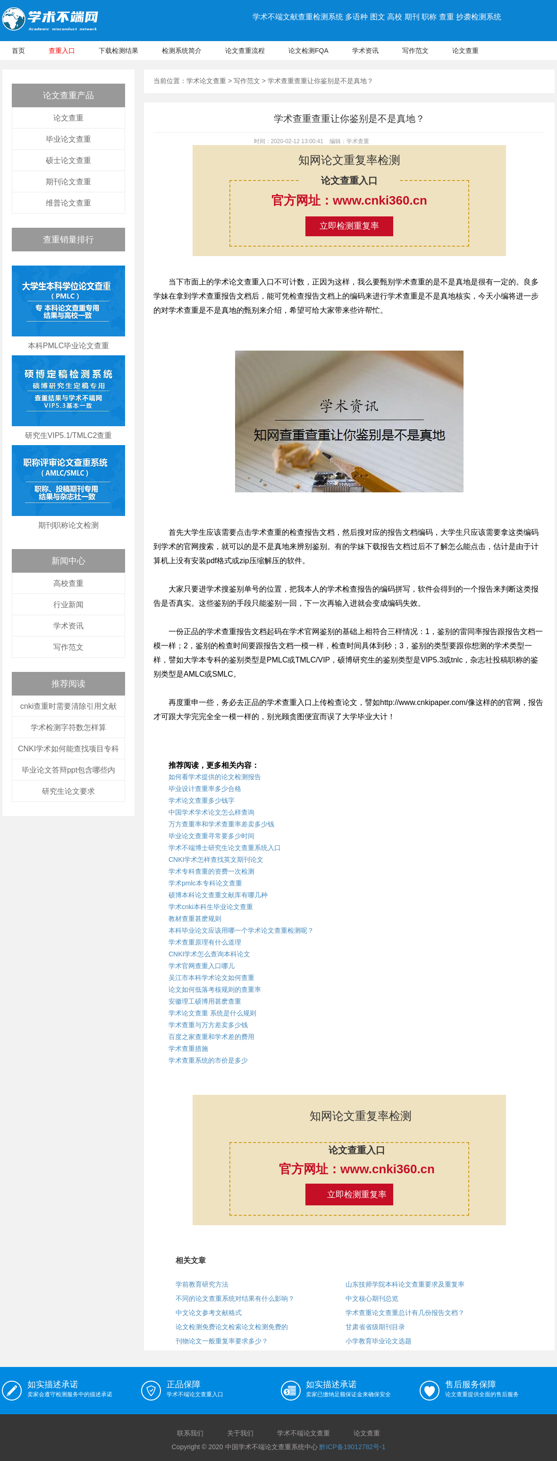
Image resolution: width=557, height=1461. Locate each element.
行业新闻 (68, 605)
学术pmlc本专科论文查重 (205, 883)
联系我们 (190, 1433)
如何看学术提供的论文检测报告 (215, 777)
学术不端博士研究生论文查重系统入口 (225, 847)
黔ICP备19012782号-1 (352, 1447)
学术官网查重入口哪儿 (202, 966)
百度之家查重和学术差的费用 (211, 1036)
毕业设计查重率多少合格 (205, 788)
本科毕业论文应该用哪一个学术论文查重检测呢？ (241, 930)
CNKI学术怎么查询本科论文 (209, 954)
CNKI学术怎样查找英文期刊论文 (216, 859)
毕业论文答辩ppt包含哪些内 (68, 770)
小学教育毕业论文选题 (379, 1341)
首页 (18, 50)
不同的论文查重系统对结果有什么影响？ (235, 1298)
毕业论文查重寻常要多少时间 (211, 836)
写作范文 (415, 50)
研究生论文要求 (68, 791)
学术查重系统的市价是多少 (208, 1060)
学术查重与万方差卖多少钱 (208, 1025)
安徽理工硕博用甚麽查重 (205, 1001)
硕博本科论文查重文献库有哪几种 (218, 895)
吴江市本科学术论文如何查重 (211, 977)
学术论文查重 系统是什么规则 (212, 1013)
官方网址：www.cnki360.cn (349, 200)
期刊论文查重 (68, 182)
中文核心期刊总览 (372, 1298)
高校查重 (68, 583)
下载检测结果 (118, 50)
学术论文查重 (206, 81)
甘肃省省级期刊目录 (375, 1327)
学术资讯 (365, 50)
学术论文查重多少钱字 (202, 800)
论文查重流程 (245, 50)
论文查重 (465, 50)
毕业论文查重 (68, 139)
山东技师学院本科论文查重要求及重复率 (405, 1284)
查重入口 (62, 50)
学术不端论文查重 (303, 1433)
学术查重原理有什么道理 (205, 942)
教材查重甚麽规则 (195, 918)
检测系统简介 (182, 50)
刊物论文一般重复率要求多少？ (222, 1341)
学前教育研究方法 (202, 1284)
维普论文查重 (68, 203)
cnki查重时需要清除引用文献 (68, 706)
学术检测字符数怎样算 (68, 727)
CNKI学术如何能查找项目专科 (68, 749)
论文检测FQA (308, 50)
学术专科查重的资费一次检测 (211, 871)
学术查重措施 (188, 1048)
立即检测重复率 (349, 226)
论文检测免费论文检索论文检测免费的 (232, 1327)
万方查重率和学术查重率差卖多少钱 (221, 824)
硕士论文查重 (68, 160)
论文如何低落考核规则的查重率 (215, 989)
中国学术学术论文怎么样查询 (211, 812)
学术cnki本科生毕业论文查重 (211, 907)
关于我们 (240, 1433)
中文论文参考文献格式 (209, 1312)
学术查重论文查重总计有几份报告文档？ (405, 1312)
